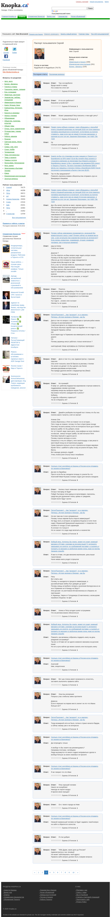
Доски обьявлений (78, 16)
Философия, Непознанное (14, 163)
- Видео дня (7, 892)
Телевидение (9, 152)
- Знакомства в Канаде (47, 890)
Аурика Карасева (12, 199)
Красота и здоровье (11, 113)
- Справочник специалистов (13, 897)
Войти (107, 2)
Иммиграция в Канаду (12, 102)
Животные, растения (12, 95)
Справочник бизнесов (36, 16)
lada (7, 205)
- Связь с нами (80, 892)
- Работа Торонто (45, 899)
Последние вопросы (56, 74)
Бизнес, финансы (11, 84)
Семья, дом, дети (11, 147)
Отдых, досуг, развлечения (14, 129)
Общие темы (9, 126)
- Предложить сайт (82, 899)
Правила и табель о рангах (14, 223)
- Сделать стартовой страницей (87, 897)
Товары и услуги (10, 160)
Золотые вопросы (11, 179)
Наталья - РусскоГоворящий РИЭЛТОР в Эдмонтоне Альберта (17, 342)
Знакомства (62, 16)
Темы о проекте (10, 157)
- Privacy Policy (81, 902)
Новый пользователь (96, 2)
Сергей (9, 187)
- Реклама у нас (81, 890)
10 (73, 872)
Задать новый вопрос (69, 34)
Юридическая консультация (15, 176)
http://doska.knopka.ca (11, 72)
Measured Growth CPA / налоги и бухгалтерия (17, 294)
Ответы (22, 16)
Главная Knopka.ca (9, 16)
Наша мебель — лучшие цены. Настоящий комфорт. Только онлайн (17, 266)
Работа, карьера (10, 136)
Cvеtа (8, 202)
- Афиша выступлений (47, 895)
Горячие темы (84, 34)
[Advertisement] (55, 26)
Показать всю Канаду (36, 34)
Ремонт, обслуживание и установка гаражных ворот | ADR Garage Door (17, 356)
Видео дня (51, 16)
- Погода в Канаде (46, 897)
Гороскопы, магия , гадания (14, 89)
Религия (7, 139)
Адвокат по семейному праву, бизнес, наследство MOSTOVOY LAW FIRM (18, 307)
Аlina (8, 190)
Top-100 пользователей (100, 34)
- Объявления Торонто (11, 899)
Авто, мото (8, 81)
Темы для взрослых (11, 155)
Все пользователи (19, 218)
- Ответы (6, 895)
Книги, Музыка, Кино (12, 105)
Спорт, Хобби (9, 149)
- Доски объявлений (46, 892)
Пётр (8, 193)
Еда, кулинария (10, 92)
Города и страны (10, 87)
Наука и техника (10, 116)
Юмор (6, 173)
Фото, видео (9, 166)
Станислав (10, 214)
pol (7, 196)
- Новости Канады (9, 890)
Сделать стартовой (82, 2)
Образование (9, 118)
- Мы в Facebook (81, 895)
